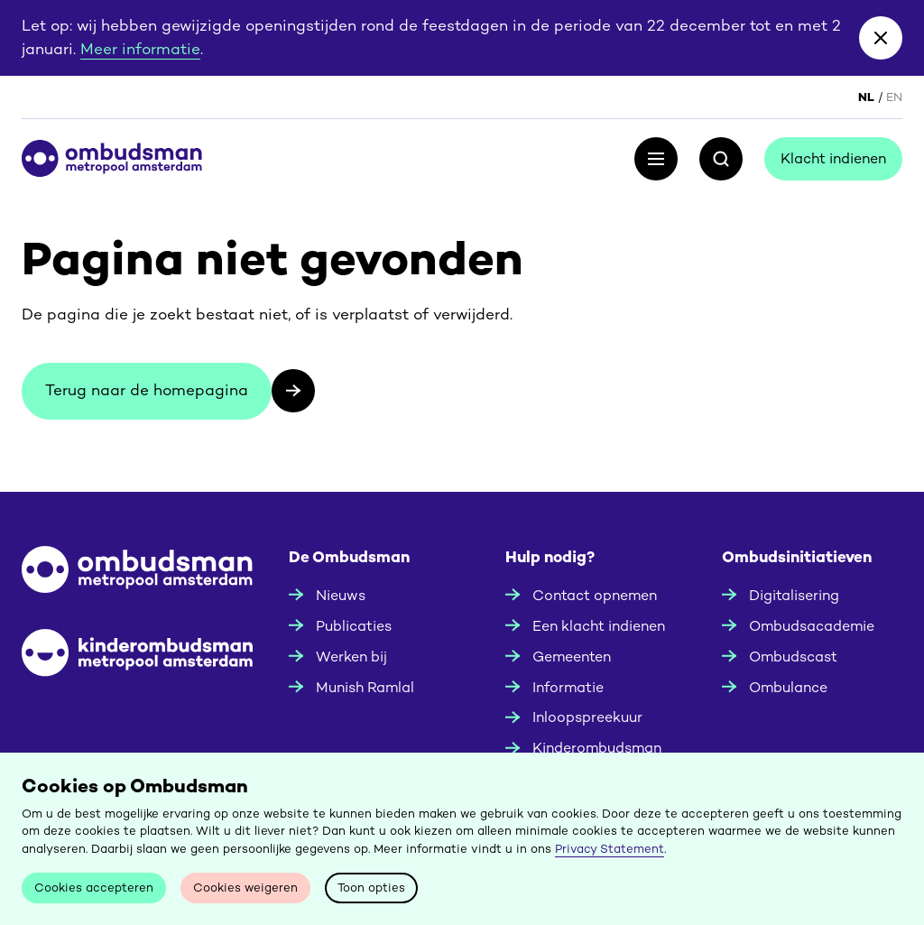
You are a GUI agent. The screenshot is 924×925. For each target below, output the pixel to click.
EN (894, 97)
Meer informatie (140, 49)
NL (866, 97)
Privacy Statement (609, 848)
